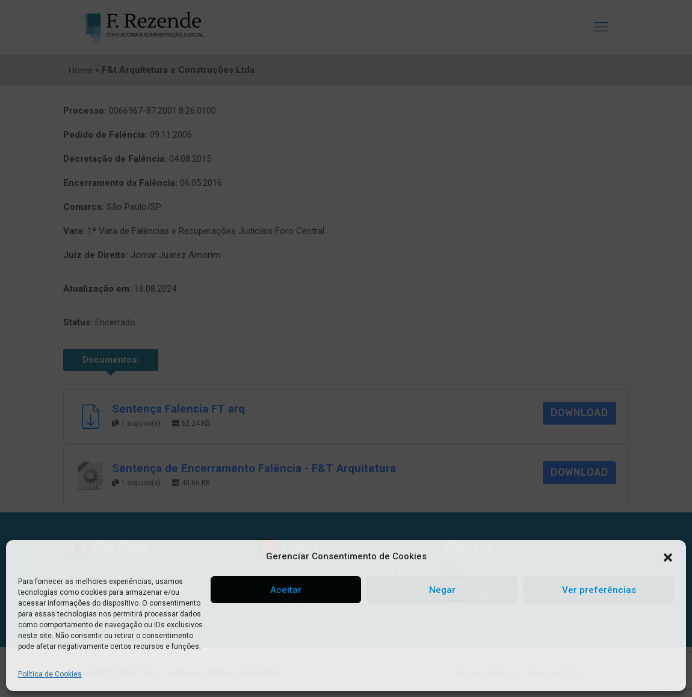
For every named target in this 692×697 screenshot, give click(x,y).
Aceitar (285, 590)
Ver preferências (599, 590)
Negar (442, 590)
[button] (668, 557)
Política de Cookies (50, 674)
